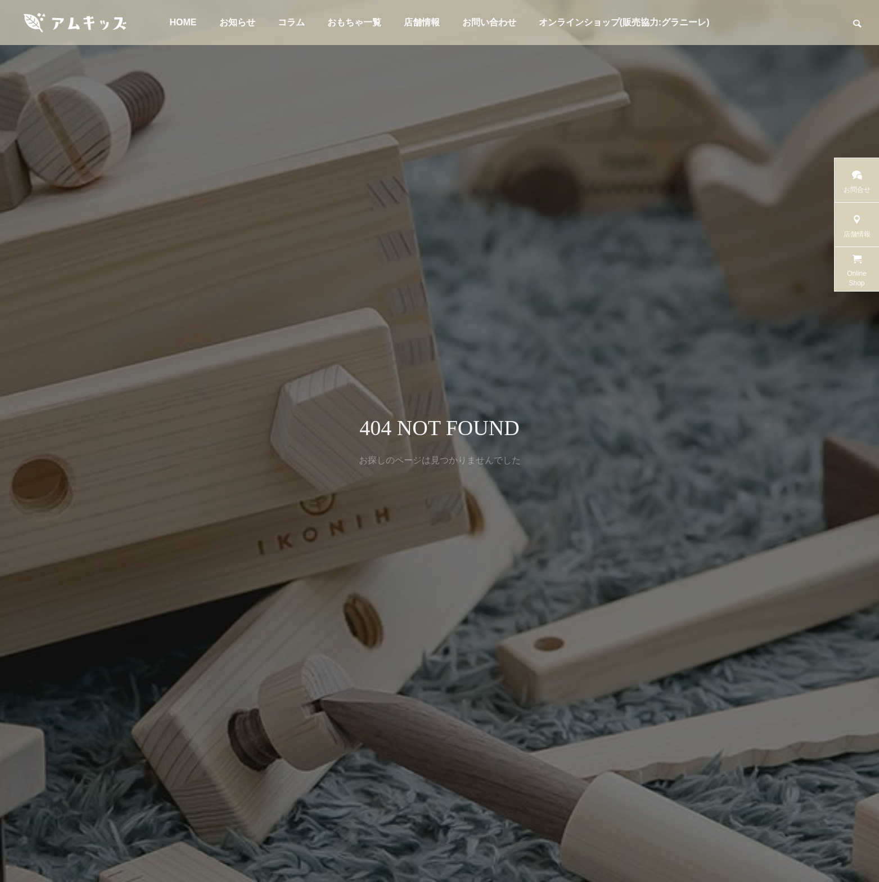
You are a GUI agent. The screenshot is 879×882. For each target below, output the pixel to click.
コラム (291, 22)
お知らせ (237, 22)
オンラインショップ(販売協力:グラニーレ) (624, 22)
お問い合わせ (489, 22)
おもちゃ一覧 (354, 22)
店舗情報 (422, 22)
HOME (183, 22)
